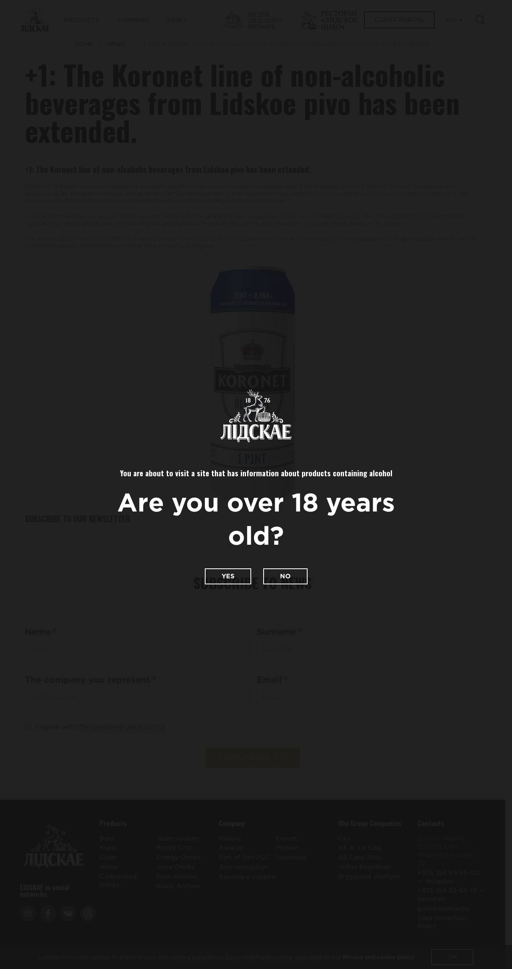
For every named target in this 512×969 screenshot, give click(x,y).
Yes (228, 576)
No (285, 576)
